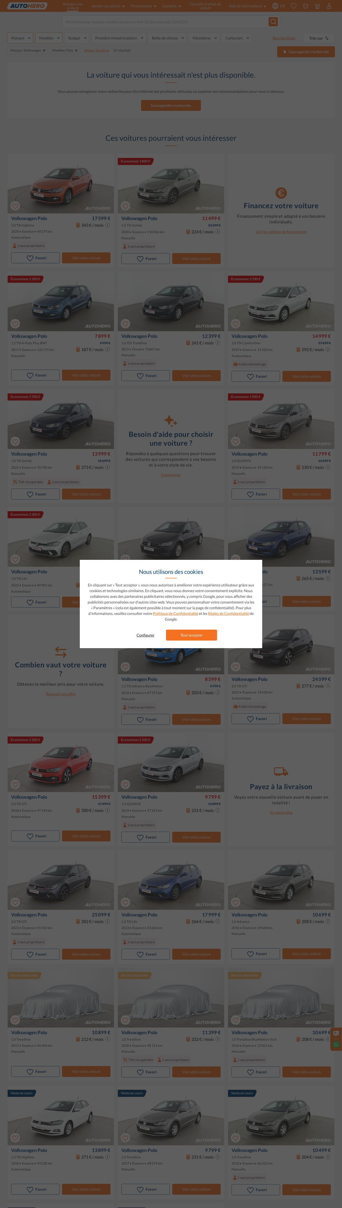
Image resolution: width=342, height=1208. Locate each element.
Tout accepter (191, 635)
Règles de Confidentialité (228, 613)
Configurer (145, 635)
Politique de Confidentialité (175, 613)
